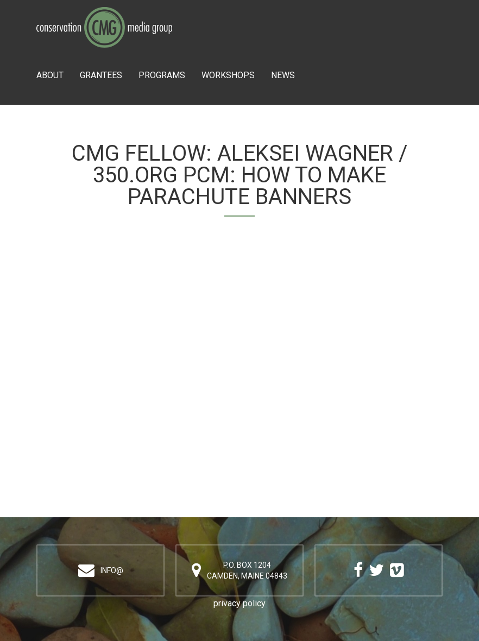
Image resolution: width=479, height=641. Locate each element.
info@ (111, 570)
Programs (161, 75)
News (283, 75)
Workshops (228, 75)
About (50, 75)
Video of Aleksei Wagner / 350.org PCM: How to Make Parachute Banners (239, 363)
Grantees (101, 75)
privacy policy (239, 603)
